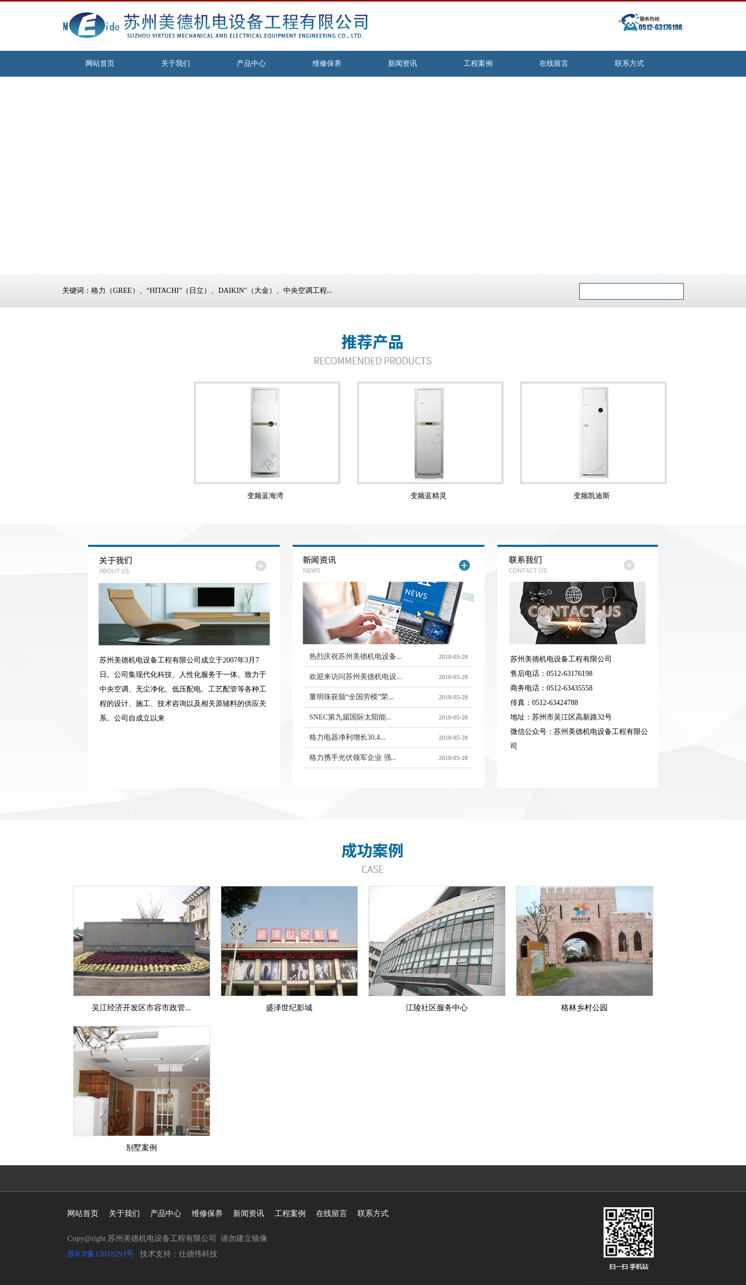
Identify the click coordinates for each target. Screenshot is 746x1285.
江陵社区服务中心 (437, 1008)
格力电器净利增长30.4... (347, 737)
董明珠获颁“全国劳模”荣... (351, 697)
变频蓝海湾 (265, 496)
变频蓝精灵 (428, 496)
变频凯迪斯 (591, 496)
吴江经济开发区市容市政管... (141, 1008)
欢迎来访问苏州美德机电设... (355, 677)
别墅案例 (141, 1147)
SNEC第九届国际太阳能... (350, 717)
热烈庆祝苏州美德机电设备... (355, 656)
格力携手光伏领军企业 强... (352, 757)
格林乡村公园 (584, 1008)
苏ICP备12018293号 (100, 1254)
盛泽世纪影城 (289, 1008)
